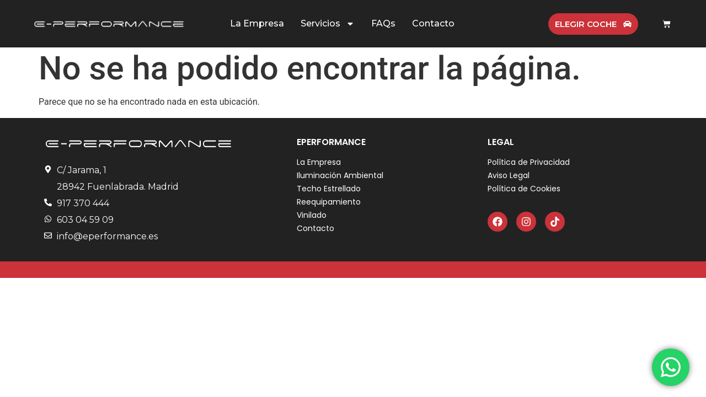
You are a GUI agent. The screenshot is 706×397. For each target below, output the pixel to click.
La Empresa (257, 23)
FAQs (383, 23)
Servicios (328, 24)
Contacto (433, 23)
